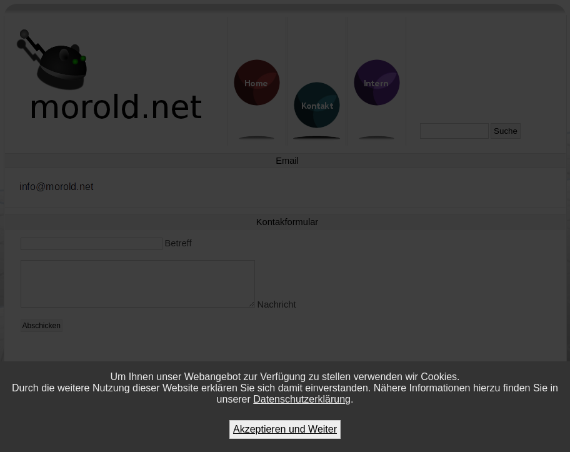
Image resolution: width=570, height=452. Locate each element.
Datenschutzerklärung (302, 399)
